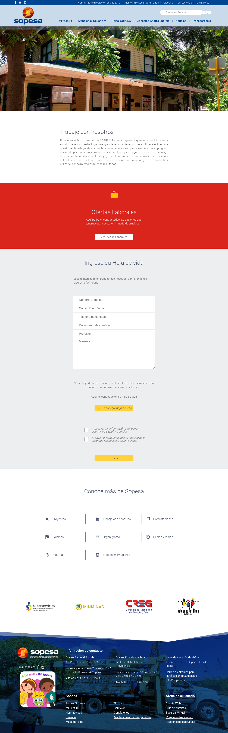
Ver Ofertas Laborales (114, 237)
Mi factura (65, 21)
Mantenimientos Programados (132, 717)
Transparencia (201, 21)
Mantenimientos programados (142, 2)
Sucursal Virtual (175, 712)
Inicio (19, 28)
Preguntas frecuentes (179, 717)
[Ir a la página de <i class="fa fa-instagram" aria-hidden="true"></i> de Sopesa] (20, 2)
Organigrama (108, 537)
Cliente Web (202, 2)
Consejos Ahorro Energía (153, 21)
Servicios (120, 708)
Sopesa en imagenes (113, 555)
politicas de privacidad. (122, 440)
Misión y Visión (159, 537)
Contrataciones (159, 519)
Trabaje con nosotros (113, 519)
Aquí (89, 219)
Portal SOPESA (121, 21)
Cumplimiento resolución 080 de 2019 (99, 2)
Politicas (54, 537)
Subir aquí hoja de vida (114, 408)
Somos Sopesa (75, 703)
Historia (54, 555)
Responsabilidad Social (180, 721)
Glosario (168, 2)
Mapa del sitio (74, 721)
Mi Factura (72, 708)
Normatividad (74, 712)
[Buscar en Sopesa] (206, 12)
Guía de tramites (176, 708)
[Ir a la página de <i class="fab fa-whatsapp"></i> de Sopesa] (25, 2)
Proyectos (55, 519)
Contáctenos (184, 2)
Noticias (181, 21)
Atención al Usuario (92, 21)
